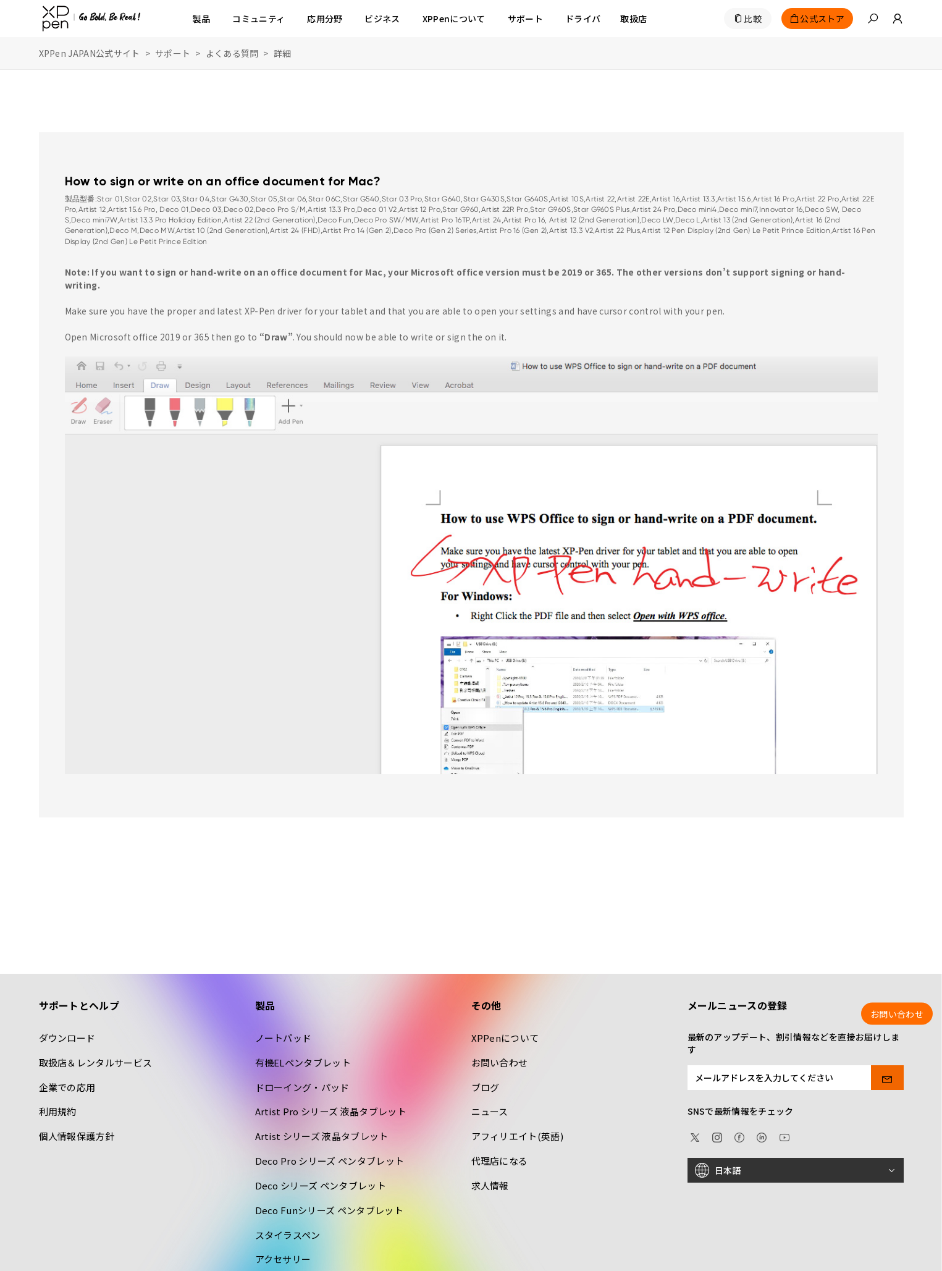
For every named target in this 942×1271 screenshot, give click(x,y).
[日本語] (796, 1170)
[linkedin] (761, 1135)
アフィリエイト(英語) (517, 1136)
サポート (172, 53)
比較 (753, 18)
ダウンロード (67, 1037)
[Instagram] (717, 1135)
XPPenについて (505, 1037)
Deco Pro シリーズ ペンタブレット (330, 1160)
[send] (887, 1077)
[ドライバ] (582, 18)
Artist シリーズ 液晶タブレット (322, 1136)
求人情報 (490, 1185)
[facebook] (739, 1135)
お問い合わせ (499, 1062)
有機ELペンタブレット (303, 1062)
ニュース (489, 1111)
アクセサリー (283, 1258)
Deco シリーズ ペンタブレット (320, 1185)
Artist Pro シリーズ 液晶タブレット (330, 1111)
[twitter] (695, 1135)
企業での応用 (67, 1087)
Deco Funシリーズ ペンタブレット (329, 1210)
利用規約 (58, 1111)
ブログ (485, 1087)
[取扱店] (633, 18)
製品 (202, 18)
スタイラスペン (288, 1234)
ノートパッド (283, 1037)
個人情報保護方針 (77, 1136)
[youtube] (784, 1135)
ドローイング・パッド (302, 1087)
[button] (873, 18)
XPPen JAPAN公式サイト (89, 53)
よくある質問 (232, 53)
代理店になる (499, 1160)
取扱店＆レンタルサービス (96, 1062)
